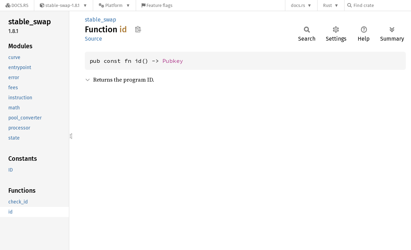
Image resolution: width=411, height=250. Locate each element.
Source (93, 38)
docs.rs (298, 5)
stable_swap (100, 19)
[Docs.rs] (17, 5)
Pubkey (172, 60)
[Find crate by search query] (382, 5)
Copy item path (138, 29)
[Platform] (114, 5)
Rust (327, 5)
